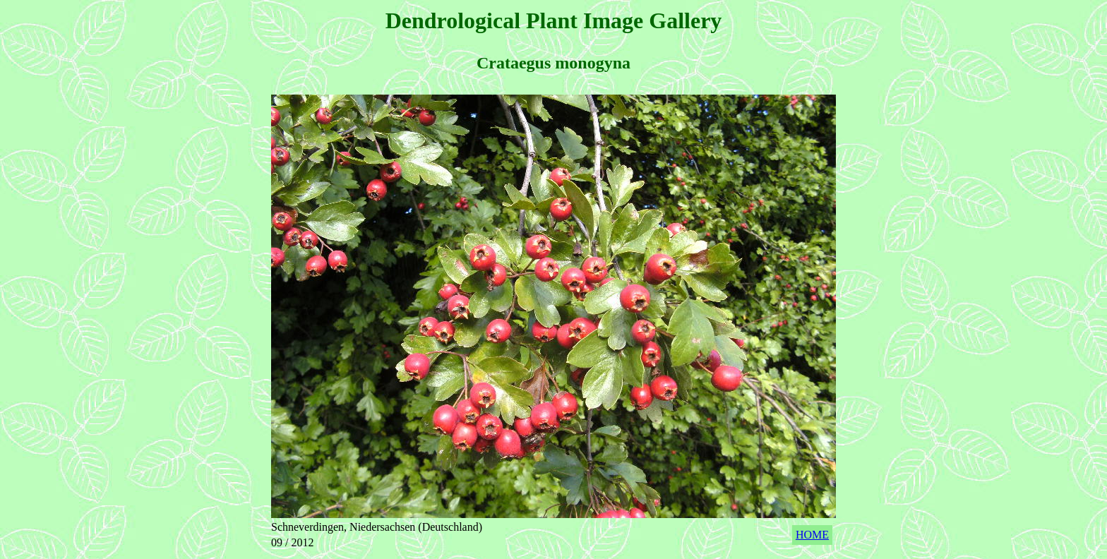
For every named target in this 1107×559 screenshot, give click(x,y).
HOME (812, 535)
